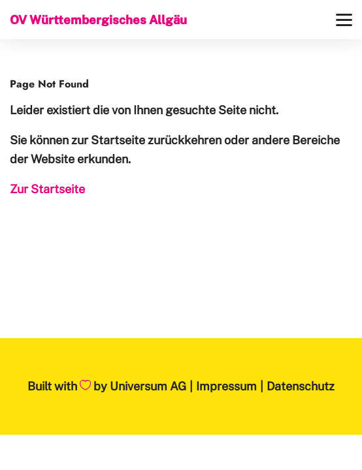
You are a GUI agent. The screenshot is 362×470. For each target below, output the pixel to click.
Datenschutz (301, 386)
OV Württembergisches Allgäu (98, 19)
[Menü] (344, 19)
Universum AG (148, 386)
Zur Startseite (47, 189)
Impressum (226, 386)
